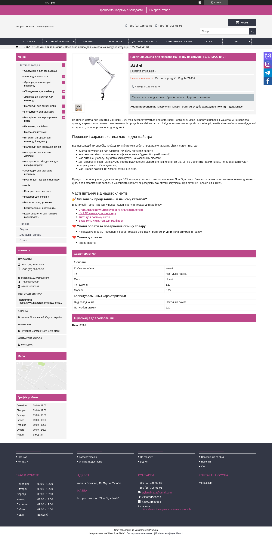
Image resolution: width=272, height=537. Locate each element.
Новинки (206, 461)
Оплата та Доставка (90, 461)
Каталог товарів (88, 457)
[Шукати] (252, 31)
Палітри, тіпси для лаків (37, 191)
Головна (29, 41)
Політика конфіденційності (169, 533)
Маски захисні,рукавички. (38, 202)
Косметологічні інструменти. (40, 208)
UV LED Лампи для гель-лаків (44, 47)
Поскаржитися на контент (140, 533)
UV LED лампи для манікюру (97, 213)
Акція (27, 185)
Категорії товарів (57, 41)
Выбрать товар (159, 10)
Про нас (88, 41)
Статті (23, 240)
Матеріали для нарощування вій (42, 146)
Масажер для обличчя (36, 196)
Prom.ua (153, 530)
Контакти (115, 41)
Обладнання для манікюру (39, 91)
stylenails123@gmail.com (35, 277)
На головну (146, 457)
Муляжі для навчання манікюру (42, 179)
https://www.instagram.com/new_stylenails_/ (42, 302)
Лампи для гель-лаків (36, 76)
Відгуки (24, 229)
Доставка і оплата (144, 41)
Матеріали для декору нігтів (40, 106)
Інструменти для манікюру (39, 111)
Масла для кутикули (35, 132)
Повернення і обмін (178, 41)
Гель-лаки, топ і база (36, 126)
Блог (209, 41)
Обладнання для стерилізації (40, 70)
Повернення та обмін (213, 457)
